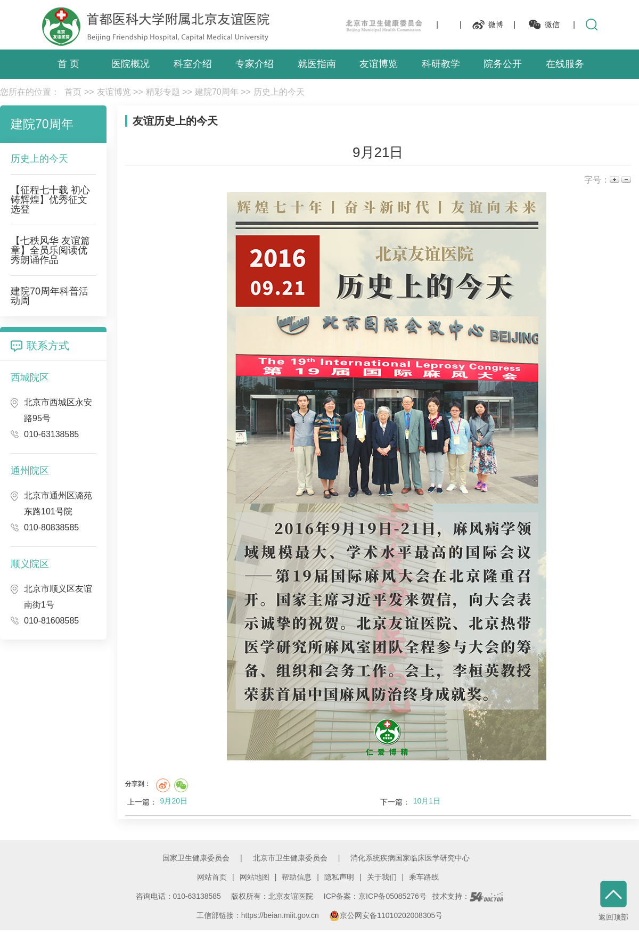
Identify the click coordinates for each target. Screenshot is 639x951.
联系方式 (48, 345)
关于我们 (382, 877)
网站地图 (254, 877)
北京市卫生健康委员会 (290, 858)
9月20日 (173, 801)
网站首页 (212, 877)
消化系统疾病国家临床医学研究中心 (410, 858)
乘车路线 (424, 877)
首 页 (68, 64)
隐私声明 (339, 877)
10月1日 (426, 801)
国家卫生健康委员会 (196, 858)
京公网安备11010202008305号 (386, 915)
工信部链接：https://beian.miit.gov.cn (258, 915)
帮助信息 (297, 877)
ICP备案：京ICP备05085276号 (375, 896)
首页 (72, 91)
